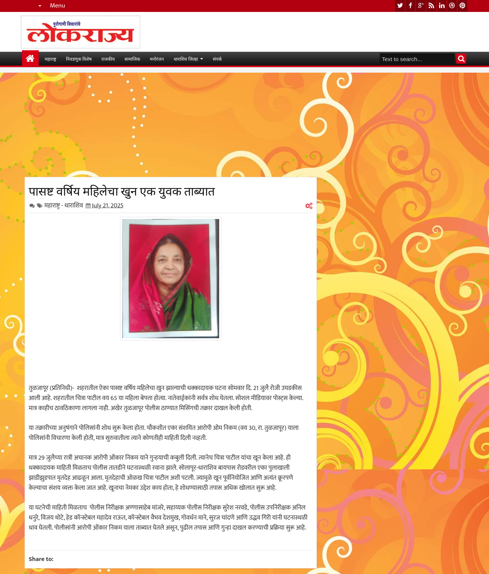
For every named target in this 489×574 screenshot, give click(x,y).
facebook (410, 6)
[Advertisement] (171, 125)
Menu (57, 5)
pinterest (462, 6)
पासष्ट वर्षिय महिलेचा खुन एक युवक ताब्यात (122, 190)
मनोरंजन (157, 59)
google (421, 6)
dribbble (452, 6)
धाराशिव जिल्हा (186, 59)
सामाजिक (132, 59)
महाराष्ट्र (50, 59)
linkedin (442, 6)
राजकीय (108, 59)
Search (461, 59)
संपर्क (217, 59)
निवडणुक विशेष (79, 59)
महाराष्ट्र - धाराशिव (63, 205)
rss (431, 6)
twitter (400, 6)
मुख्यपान (30, 59)
